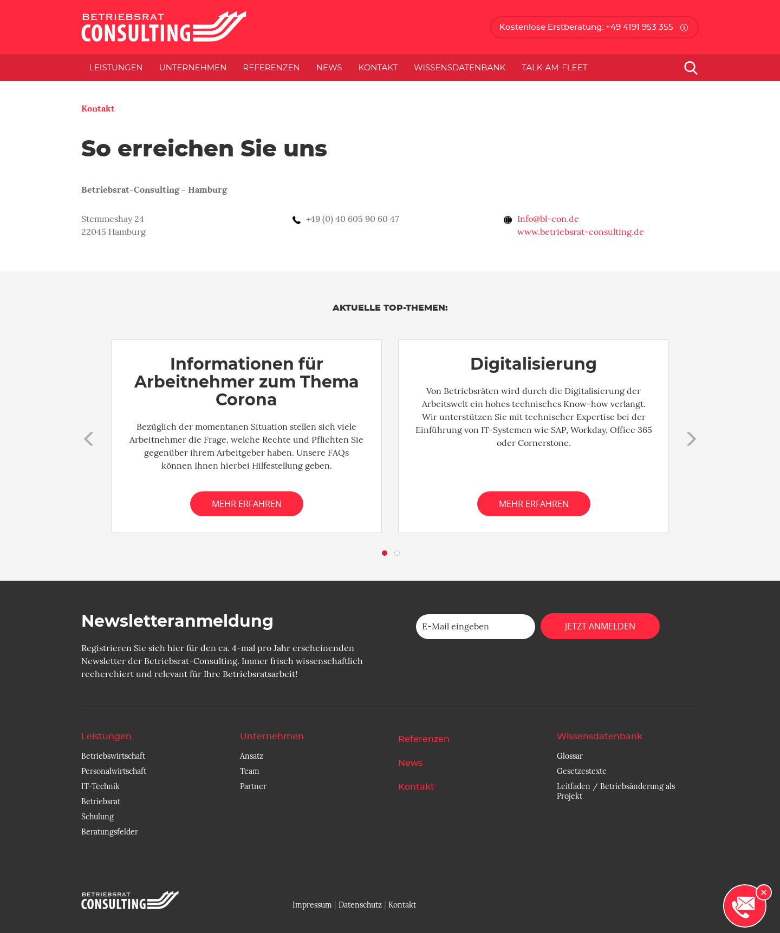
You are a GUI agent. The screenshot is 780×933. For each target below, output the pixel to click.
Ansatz (251, 756)
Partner (253, 786)
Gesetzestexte (582, 771)
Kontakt (378, 67)
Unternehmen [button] (193, 67)
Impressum (312, 905)
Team (249, 771)
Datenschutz (360, 905)
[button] (86, 436)
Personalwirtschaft (113, 771)
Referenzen (271, 67)
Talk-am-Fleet (554, 67)
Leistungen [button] (116, 67)
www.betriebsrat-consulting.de (580, 232)
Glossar (570, 756)
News (329, 67)
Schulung (97, 817)
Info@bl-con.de (548, 219)
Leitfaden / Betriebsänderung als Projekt (616, 791)
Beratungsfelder (109, 832)
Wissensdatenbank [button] (459, 67)
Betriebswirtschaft (113, 756)
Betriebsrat (100, 801)
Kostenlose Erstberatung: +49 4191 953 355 (586, 27)
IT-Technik (100, 786)
